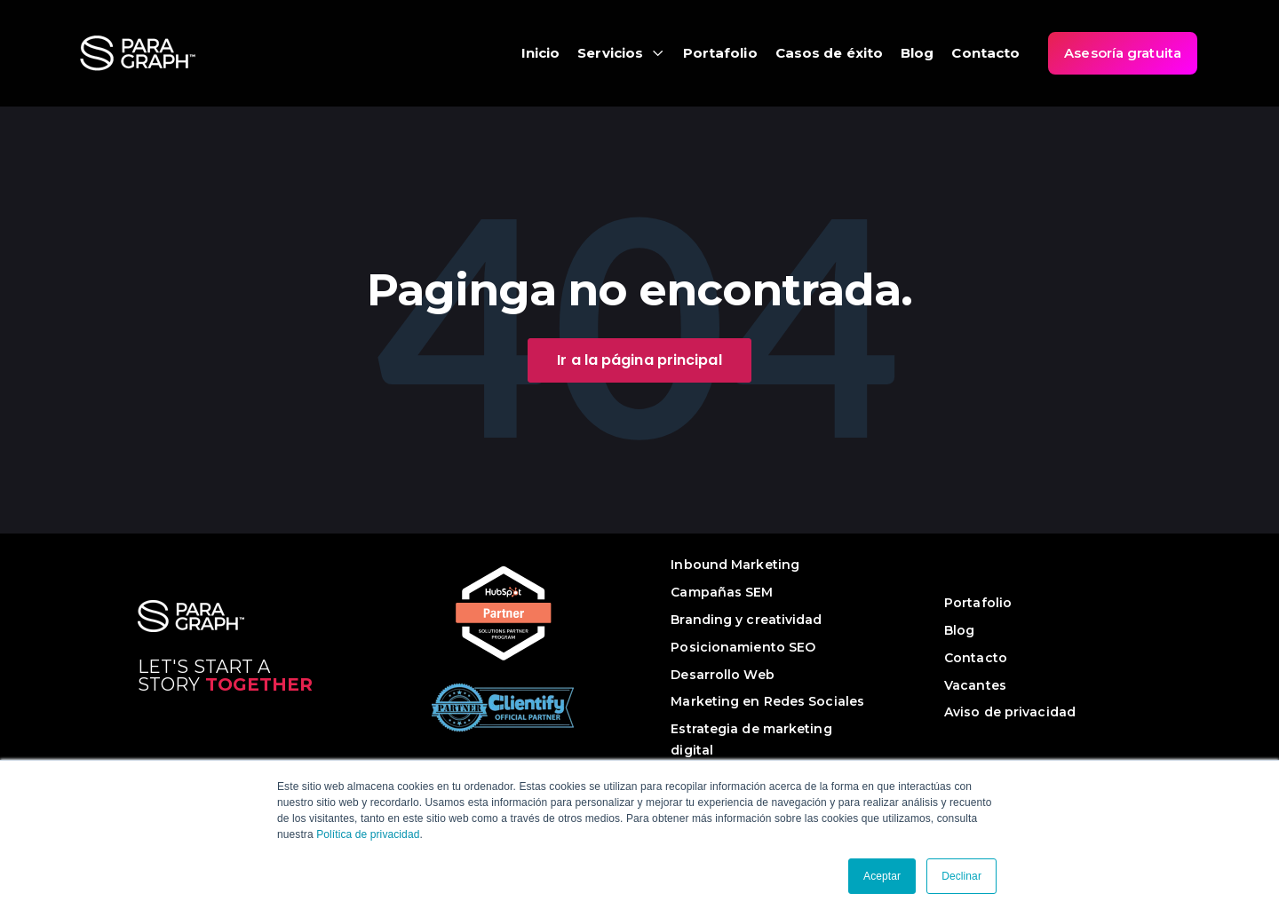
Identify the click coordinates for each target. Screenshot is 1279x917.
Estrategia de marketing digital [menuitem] (751, 739)
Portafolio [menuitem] (978, 603)
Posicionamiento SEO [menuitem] (743, 647)
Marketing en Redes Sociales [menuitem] (767, 701)
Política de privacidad (367, 834)
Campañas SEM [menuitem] (722, 592)
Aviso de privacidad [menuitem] (1010, 712)
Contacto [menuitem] (975, 658)
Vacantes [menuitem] (975, 685)
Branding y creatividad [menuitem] (746, 620)
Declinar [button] (961, 876)
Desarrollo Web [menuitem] (722, 675)
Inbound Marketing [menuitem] (735, 565)
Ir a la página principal (639, 360)
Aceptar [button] (882, 876)
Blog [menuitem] (959, 630)
